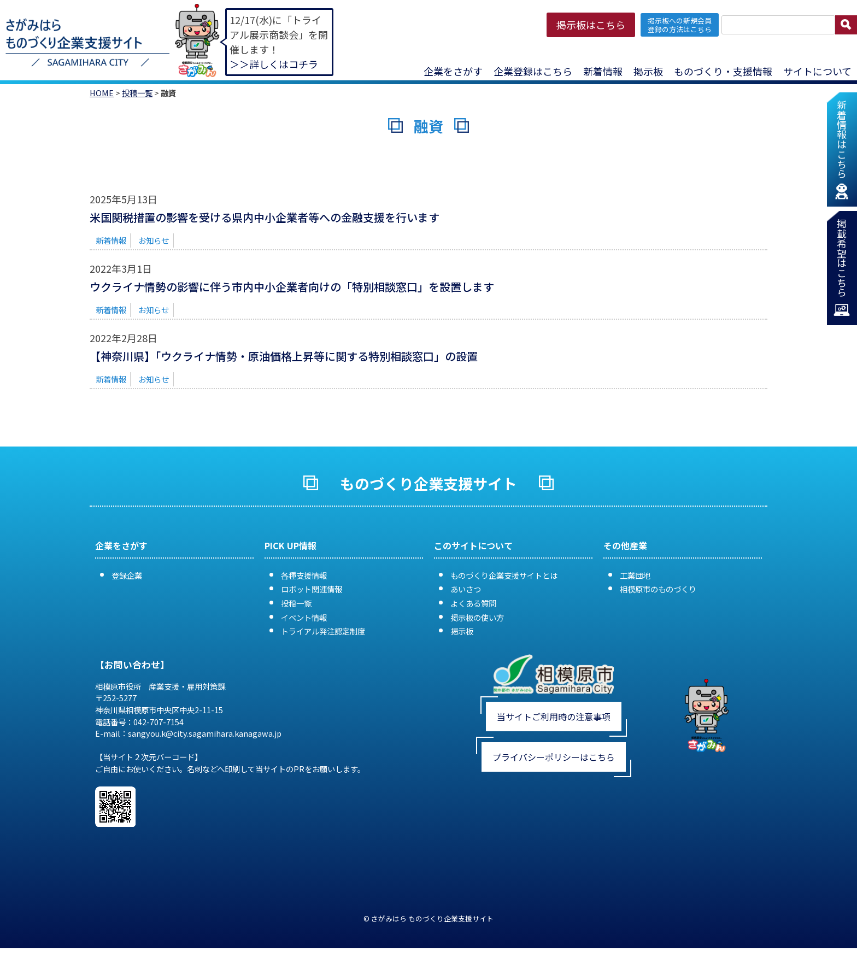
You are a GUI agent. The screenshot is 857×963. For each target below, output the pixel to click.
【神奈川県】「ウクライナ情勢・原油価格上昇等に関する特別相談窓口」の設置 (284, 356)
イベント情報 (304, 617)
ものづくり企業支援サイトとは (503, 575)
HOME (102, 92)
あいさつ (465, 589)
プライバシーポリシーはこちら (553, 757)
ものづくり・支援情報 (723, 71)
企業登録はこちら (533, 71)
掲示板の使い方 (477, 617)
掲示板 (648, 71)
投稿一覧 (137, 92)
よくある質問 (473, 603)
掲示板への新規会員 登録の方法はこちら (680, 24)
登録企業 (126, 575)
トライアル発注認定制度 (323, 631)
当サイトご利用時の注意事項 (554, 716)
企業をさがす (453, 71)
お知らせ (153, 240)
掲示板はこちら (590, 24)
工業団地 (635, 575)
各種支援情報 (304, 575)
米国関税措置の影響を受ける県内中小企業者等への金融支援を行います (264, 217)
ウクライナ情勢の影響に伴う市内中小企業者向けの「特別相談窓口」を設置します (292, 287)
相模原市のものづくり (658, 589)
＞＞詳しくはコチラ (274, 64)
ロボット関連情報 (311, 589)
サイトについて (817, 71)
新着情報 (603, 71)
